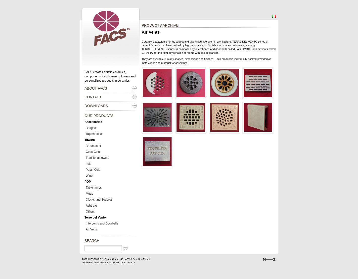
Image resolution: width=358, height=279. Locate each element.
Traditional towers (97, 158)
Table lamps (94, 187)
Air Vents (92, 229)
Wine (89, 175)
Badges (91, 128)
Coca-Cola (93, 152)
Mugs (89, 193)
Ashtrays (91, 205)
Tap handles (94, 134)
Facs (86, 11)
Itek (88, 164)
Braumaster (93, 146)
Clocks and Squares (99, 199)
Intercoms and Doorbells (102, 223)
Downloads (96, 106)
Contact (93, 97)
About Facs (96, 88)
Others (90, 211)
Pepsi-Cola (93, 169)
